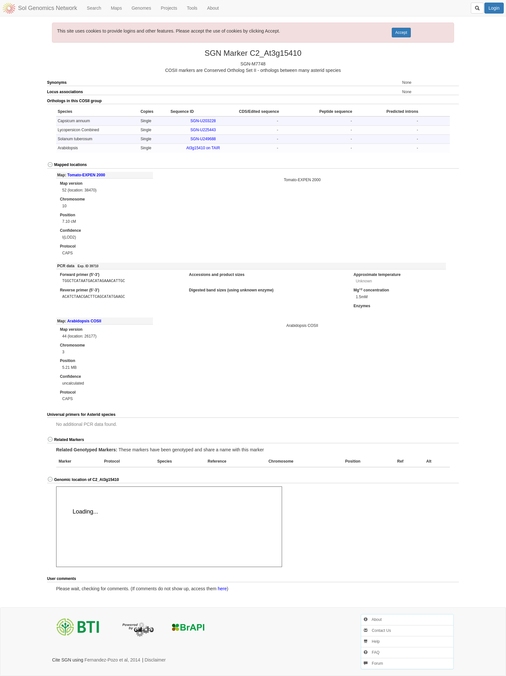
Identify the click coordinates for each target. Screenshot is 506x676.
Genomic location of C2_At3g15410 (83, 479)
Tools (192, 8)
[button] (438, 101)
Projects (169, 8)
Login (494, 8)
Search (94, 8)
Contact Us (377, 630)
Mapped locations (67, 164)
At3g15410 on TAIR (203, 148)
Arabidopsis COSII (84, 321)
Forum (373, 663)
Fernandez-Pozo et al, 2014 (112, 659)
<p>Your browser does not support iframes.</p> (169, 526)
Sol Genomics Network (47, 8)
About (213, 8)
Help (372, 641)
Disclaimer (155, 659)
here (222, 588)
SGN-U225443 (203, 130)
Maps (116, 8)
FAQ (372, 652)
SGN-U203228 (203, 121)
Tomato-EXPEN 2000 (86, 175)
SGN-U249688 (203, 139)
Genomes (141, 8)
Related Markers (65, 439)
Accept (401, 32)
